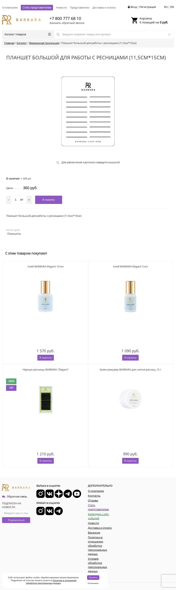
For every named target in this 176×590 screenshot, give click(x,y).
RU (166, 7)
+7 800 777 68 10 (65, 18)
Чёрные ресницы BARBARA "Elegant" (45, 369)
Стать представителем (37, 7)
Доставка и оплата (104, 7)
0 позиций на (154, 20)
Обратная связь (14, 496)
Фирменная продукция (44, 43)
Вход (133, 7)
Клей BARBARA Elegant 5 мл (130, 266)
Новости (61, 7)
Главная (9, 43)
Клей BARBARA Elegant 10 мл (46, 266)
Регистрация (147, 7)
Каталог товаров (28, 34)
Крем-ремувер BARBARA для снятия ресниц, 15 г (130, 369)
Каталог (22, 43)
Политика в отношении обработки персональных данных (51, 582)
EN (172, 7)
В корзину (45, 357)
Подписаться (16, 520)
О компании (10, 7)
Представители (79, 7)
